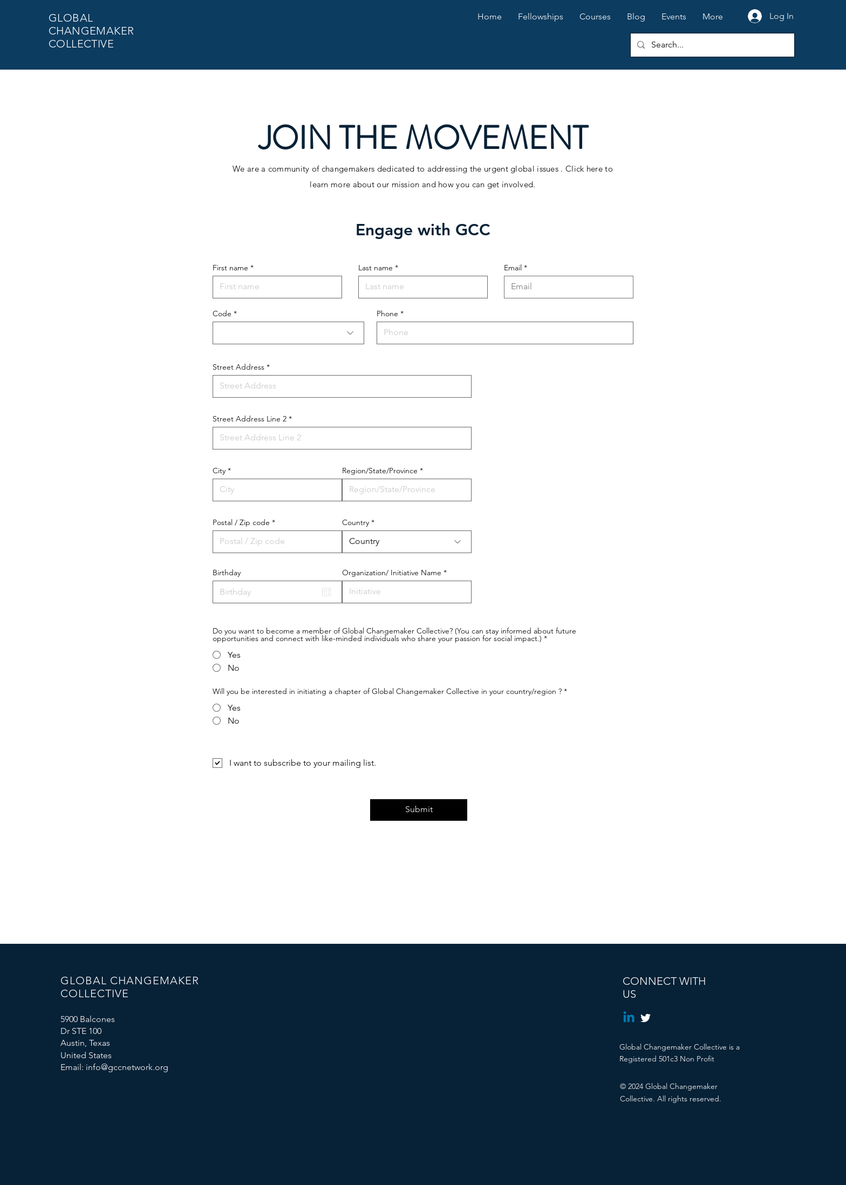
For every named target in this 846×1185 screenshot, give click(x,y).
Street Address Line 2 (249, 419)
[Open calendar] (326, 592)
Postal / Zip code (241, 522)
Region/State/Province (380, 470)
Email (513, 267)
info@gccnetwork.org (127, 1067)
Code (222, 313)
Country (355, 522)
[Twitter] (645, 1018)
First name (230, 267)
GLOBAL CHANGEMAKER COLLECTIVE (91, 30)
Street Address (238, 367)
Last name (375, 267)
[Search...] (711, 45)
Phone (387, 313)
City (219, 470)
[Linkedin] (629, 1018)
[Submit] (418, 810)
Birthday (227, 572)
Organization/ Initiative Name (391, 572)
